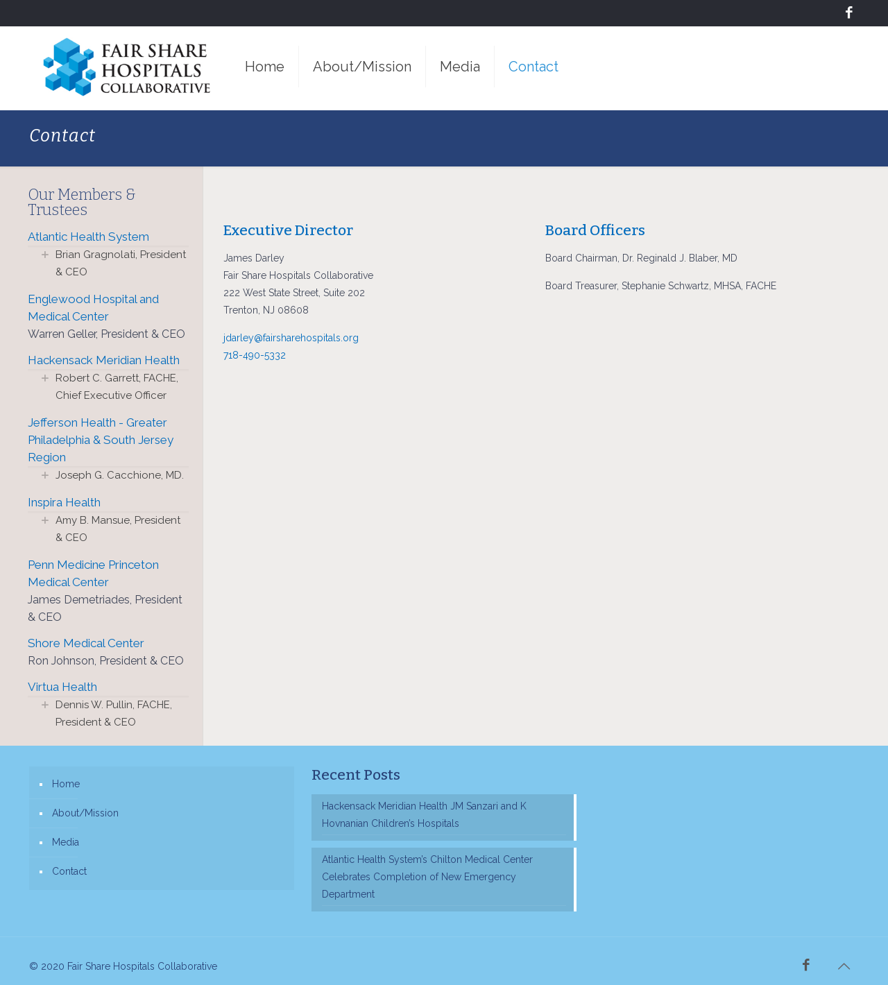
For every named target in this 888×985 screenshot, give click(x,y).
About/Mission (85, 813)
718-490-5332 (254, 355)
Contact (69, 871)
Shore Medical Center (86, 643)
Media (65, 842)
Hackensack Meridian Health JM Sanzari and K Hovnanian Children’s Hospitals (424, 814)
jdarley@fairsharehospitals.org (291, 337)
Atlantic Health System (88, 236)
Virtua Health (62, 687)
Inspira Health (64, 502)
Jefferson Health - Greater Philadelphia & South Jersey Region (100, 440)
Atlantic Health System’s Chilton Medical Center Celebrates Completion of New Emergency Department (427, 877)
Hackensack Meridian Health (104, 360)
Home (66, 783)
